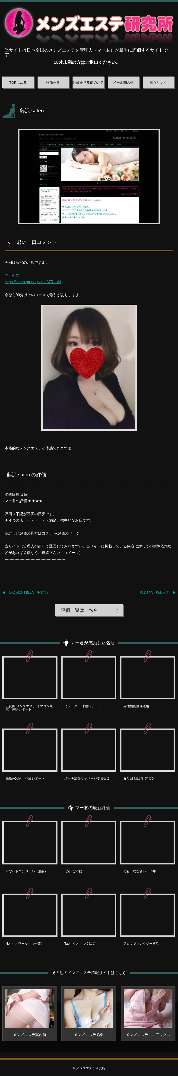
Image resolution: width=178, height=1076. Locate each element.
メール (73, 553)
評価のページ (68, 533)
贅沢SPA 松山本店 (154, 592)
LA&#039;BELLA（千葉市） (29, 592)
